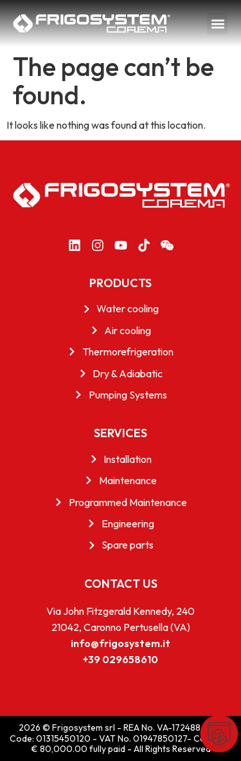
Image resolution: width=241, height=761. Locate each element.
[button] (217, 23)
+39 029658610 (120, 659)
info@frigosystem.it (120, 643)
